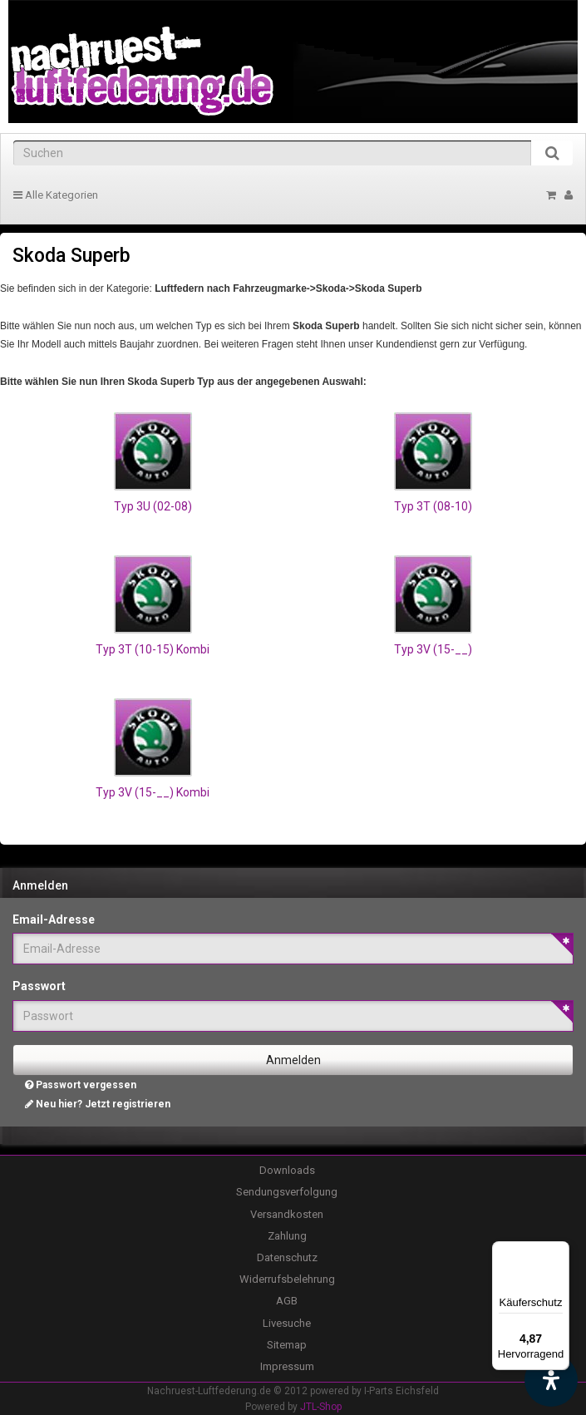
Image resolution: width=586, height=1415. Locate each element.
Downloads (287, 1170)
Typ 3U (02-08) (153, 506)
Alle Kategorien (55, 195)
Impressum (287, 1366)
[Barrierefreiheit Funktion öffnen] (551, 1380)
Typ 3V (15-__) (433, 649)
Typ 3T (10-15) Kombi (152, 649)
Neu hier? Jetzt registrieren (97, 1104)
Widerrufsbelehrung (287, 1279)
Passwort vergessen (80, 1085)
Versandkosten (286, 1214)
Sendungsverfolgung (286, 1192)
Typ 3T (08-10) (433, 506)
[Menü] (559, 1251)
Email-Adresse (53, 919)
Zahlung (287, 1236)
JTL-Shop (321, 1407)
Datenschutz (287, 1257)
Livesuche (287, 1323)
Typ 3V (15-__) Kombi (152, 792)
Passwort (39, 986)
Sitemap (287, 1345)
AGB (287, 1300)
